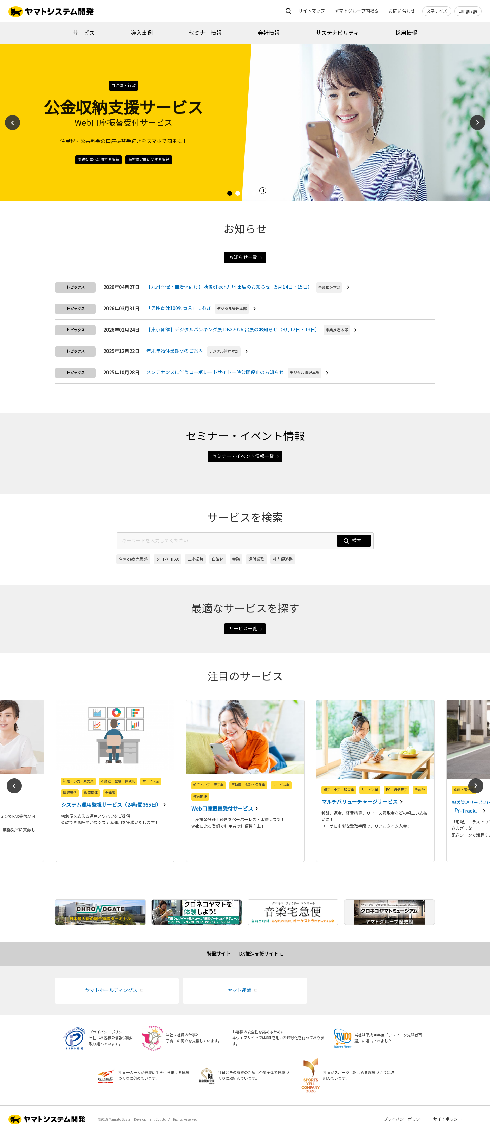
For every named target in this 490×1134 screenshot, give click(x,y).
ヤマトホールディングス (111, 991)
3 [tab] (246, 194)
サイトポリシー (447, 1120)
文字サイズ (437, 11)
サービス (84, 33)
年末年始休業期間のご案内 (174, 351)
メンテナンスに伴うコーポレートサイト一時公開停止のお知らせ (215, 373)
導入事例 (142, 33)
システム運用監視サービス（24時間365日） (111, 806)
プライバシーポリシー (404, 1120)
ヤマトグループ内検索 (357, 11)
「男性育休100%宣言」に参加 (178, 309)
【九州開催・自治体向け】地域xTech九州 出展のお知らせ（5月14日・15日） (229, 287)
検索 (351, 541)
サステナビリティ (337, 33)
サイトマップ (311, 11)
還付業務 (256, 559)
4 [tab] (255, 194)
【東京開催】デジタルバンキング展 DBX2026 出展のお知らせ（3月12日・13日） (233, 330)
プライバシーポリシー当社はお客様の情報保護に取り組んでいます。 (111, 1039)
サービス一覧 (246, 629)
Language (468, 11)
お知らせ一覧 (246, 257)
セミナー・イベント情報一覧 (246, 457)
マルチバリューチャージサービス (360, 803)
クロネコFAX (167, 559)
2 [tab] (238, 194)
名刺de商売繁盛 (133, 559)
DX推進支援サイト (258, 955)
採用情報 (406, 33)
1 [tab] (230, 194)
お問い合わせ (402, 11)
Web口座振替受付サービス (222, 809)
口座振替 (195, 559)
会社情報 (268, 33)
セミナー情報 (205, 33)
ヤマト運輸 (239, 991)
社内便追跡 (283, 559)
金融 (236, 559)
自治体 (218, 559)
